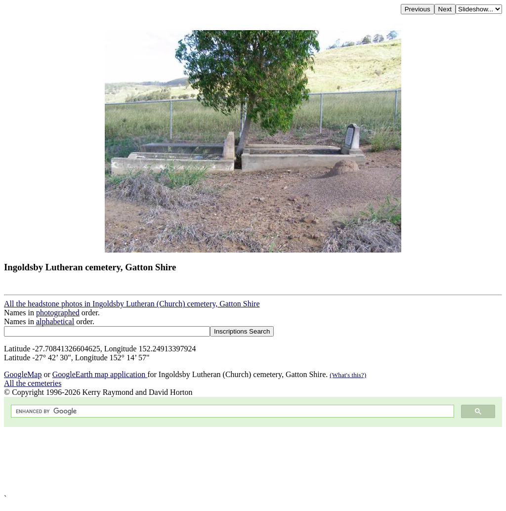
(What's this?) (348, 375)
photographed (58, 312)
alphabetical (55, 321)
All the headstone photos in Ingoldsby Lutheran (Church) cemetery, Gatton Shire (132, 303)
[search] (231, 411)
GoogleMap (23, 374)
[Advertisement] (253, 460)
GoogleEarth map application (99, 374)
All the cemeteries (32, 383)
